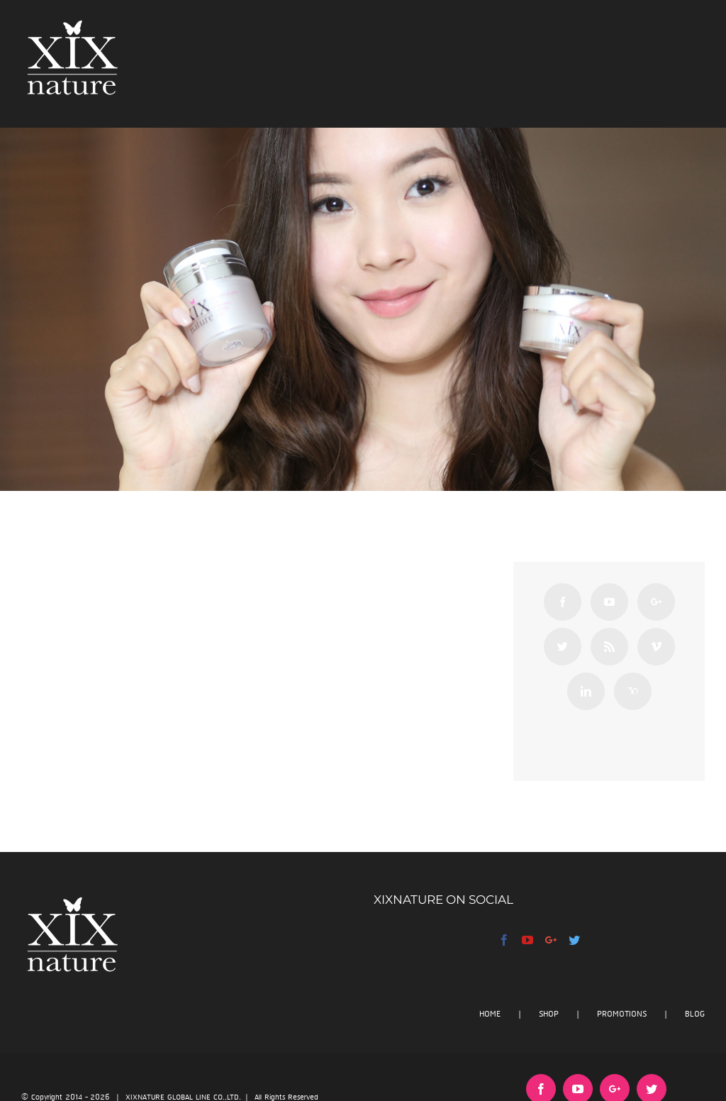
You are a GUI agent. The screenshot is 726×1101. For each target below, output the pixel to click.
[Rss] (609, 646)
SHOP (549, 1014)
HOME (490, 1014)
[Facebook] (562, 602)
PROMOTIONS (622, 1014)
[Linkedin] (586, 691)
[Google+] (656, 602)
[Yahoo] (633, 691)
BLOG (695, 1014)
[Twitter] (562, 646)
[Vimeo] (656, 646)
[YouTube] (609, 602)
